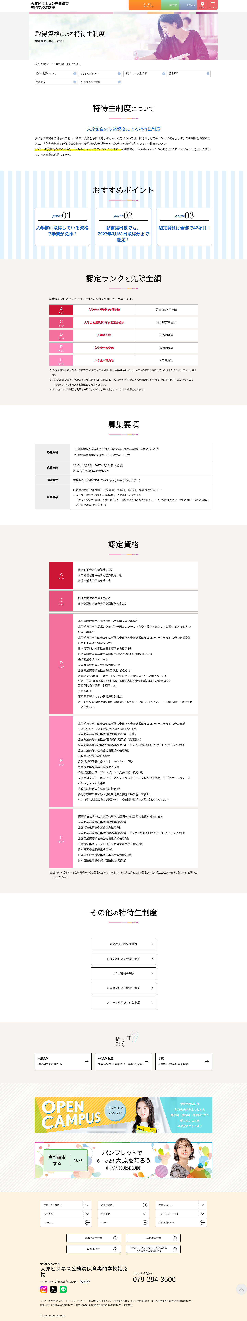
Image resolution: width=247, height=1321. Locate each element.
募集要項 (173, 73)
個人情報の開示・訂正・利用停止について (134, 1301)
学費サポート (47, 64)
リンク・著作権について (51, 1301)
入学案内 (48, 1214)
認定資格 (40, 82)
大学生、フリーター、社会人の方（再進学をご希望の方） (149, 1249)
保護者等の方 (153, 1238)
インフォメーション (169, 1214)
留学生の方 (93, 1249)
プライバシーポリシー (76, 1301)
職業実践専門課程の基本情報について (173, 1301)
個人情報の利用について (100, 1301)
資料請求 (173, 5)
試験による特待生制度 (123, 944)
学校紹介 (105, 1214)
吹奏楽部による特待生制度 (123, 987)
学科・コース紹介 (53, 1205)
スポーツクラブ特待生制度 (123, 1002)
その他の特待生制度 (90, 82)
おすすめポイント (89, 73)
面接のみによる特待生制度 (123, 958)
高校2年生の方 (93, 1238)
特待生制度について (46, 73)
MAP (84, 1282)
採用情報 (128, 1305)
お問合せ (191, 5)
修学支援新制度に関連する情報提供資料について (98, 1305)
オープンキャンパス (148, 5)
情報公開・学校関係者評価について (56, 1305)
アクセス (202, 8)
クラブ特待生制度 (123, 973)
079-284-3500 (154, 1279)
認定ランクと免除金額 (136, 73)
